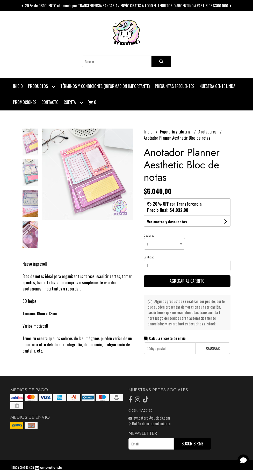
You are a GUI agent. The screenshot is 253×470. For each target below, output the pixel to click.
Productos (41, 86)
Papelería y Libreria (176, 132)
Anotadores (208, 132)
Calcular (213, 348)
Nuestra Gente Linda (217, 86)
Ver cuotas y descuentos (167, 221)
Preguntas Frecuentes (174, 86)
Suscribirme (192, 444)
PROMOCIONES (24, 102)
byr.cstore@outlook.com (149, 418)
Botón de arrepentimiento (149, 423)
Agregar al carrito (187, 281)
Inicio (18, 86)
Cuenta (73, 102)
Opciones (149, 235)
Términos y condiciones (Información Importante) (105, 86)
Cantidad (149, 257)
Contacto (50, 102)
